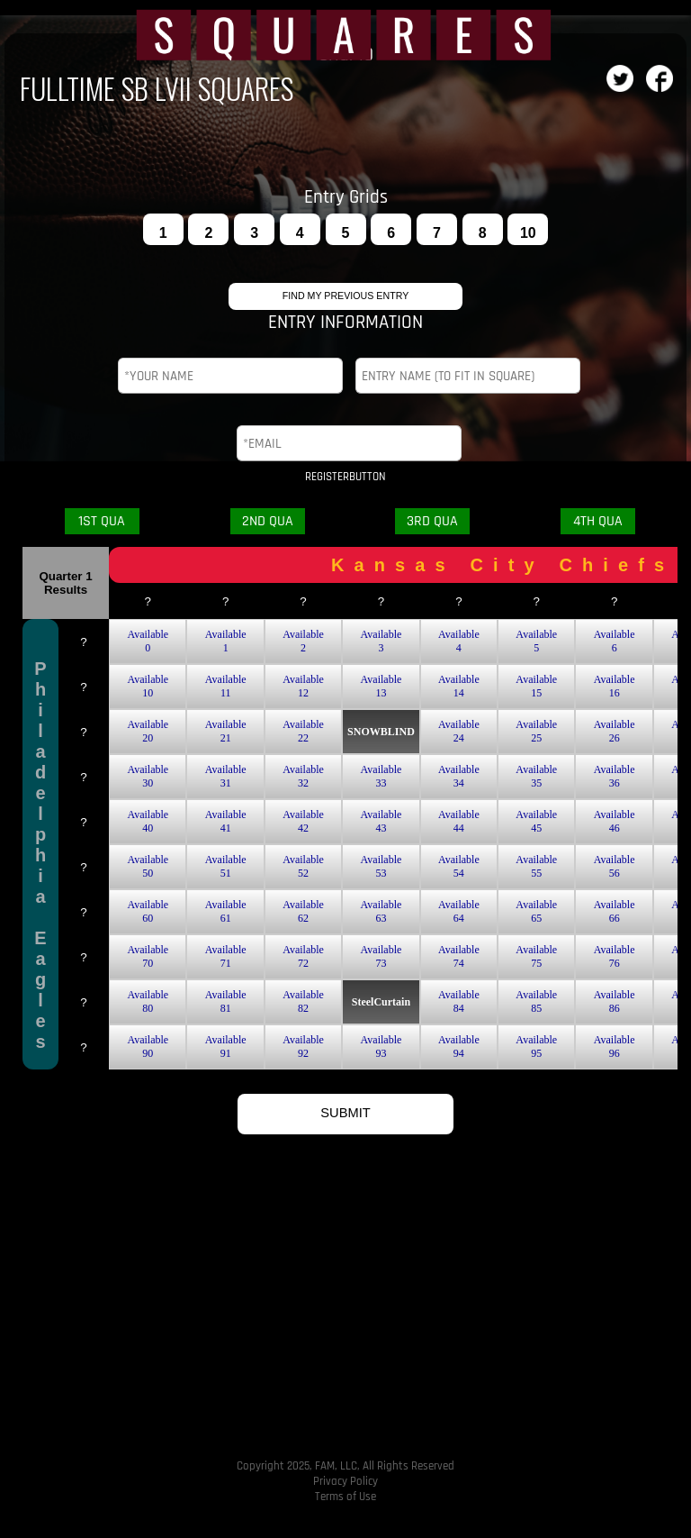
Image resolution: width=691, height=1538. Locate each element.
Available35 (536, 776)
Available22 (303, 731)
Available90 (147, 1046)
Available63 (381, 911)
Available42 (303, 821)
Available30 (147, 776)
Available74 (459, 956)
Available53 (381, 866)
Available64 (459, 911)
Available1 (226, 641)
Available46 (614, 821)
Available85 (536, 1001)
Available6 (614, 641)
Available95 (536, 1046)
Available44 (459, 821)
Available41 (226, 821)
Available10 (147, 686)
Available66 (614, 911)
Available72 (303, 956)
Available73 (381, 956)
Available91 (226, 1046)
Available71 (226, 956)
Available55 (536, 866)
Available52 (303, 866)
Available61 (226, 911)
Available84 (459, 1001)
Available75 (536, 956)
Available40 (147, 821)
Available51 (226, 866)
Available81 (226, 1001)
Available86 (614, 1001)
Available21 (226, 731)
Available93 (381, 1046)
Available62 (303, 911)
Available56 (614, 866)
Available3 (381, 641)
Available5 (536, 641)
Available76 (614, 956)
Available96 (614, 1046)
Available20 (147, 731)
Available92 (303, 1046)
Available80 (147, 1001)
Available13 (381, 686)
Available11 (226, 686)
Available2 (303, 641)
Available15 (536, 686)
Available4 (459, 641)
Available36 (614, 776)
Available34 (459, 776)
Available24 (459, 731)
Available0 (147, 641)
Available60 (147, 911)
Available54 (459, 866)
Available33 (381, 776)
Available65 (536, 911)
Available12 (303, 686)
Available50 (147, 866)
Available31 (226, 776)
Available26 (614, 731)
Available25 (536, 731)
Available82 (303, 1001)
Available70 (147, 956)
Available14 (459, 686)
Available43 (381, 821)
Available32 (303, 776)
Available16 (614, 686)
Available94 (459, 1046)
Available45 (536, 821)
